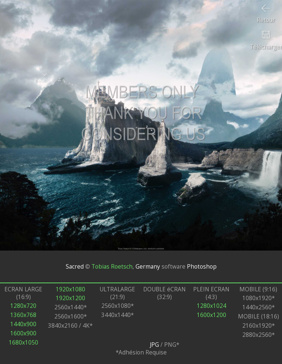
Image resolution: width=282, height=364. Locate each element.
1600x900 (23, 333)
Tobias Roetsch (112, 266)
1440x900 (23, 324)
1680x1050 (23, 342)
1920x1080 (70, 289)
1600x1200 (211, 315)
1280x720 (23, 306)
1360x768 (23, 315)
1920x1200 (70, 298)
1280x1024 (211, 306)
